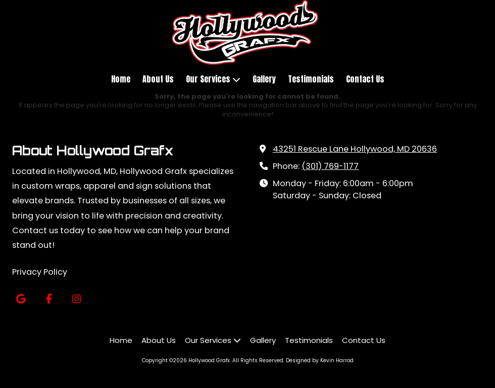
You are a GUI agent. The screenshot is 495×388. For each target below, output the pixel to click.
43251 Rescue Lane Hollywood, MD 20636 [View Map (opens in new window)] (355, 149)
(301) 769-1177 (330, 166)
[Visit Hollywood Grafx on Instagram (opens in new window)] (76, 299)
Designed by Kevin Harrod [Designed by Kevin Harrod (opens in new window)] (320, 360)
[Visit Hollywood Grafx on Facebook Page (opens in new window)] (49, 299)
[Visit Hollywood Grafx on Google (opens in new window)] (21, 299)
